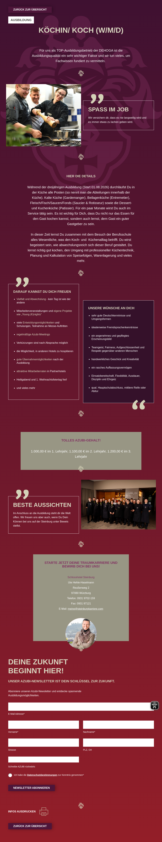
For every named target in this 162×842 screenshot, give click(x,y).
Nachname (89, 732)
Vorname (13, 732)
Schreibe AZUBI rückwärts (21, 766)
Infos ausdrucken (22, 811)
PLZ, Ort (87, 750)
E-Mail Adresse (16, 714)
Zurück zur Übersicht (30, 9)
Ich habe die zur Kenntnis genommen (49, 775)
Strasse (12, 750)
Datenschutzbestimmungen (42, 775)
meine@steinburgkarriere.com (85, 608)
